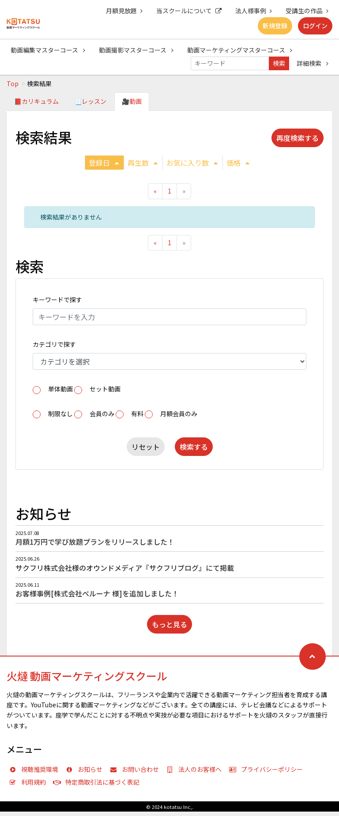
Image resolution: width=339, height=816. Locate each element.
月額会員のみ (178, 413)
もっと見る (169, 624)
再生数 (143, 162)
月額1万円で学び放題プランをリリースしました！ (94, 541)
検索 (279, 63)
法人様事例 (253, 10)
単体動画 (60, 388)
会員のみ (102, 413)
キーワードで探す (57, 299)
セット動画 (105, 388)
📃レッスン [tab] (90, 101)
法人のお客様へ (196, 769)
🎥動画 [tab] (132, 101)
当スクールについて (189, 10)
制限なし (60, 413)
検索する (194, 446)
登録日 (104, 162)
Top (13, 83)
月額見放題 (124, 10)
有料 (137, 413)
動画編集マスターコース (48, 50)
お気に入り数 (192, 162)
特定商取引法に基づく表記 (98, 782)
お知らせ (86, 769)
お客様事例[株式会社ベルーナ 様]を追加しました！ (97, 593)
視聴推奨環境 (35, 769)
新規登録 (275, 25)
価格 (237, 162)
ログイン (315, 25)
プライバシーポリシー (268, 769)
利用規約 (29, 782)
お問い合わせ (136, 769)
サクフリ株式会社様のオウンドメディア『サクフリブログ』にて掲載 (124, 567)
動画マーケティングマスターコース (239, 50)
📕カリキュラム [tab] (36, 101)
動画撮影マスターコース (136, 50)
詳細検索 (312, 63)
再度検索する (297, 138)
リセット (146, 446)
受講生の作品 (307, 10)
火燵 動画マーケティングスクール (87, 675)
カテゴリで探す (54, 344)
